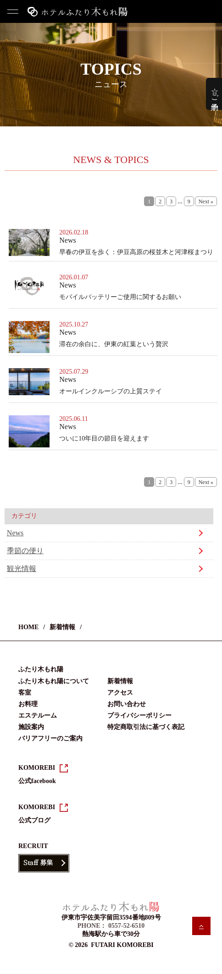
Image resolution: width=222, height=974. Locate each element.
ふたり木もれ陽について (53, 681)
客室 (24, 692)
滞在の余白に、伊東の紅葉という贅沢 (113, 344)
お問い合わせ (126, 704)
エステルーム (37, 715)
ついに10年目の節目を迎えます (104, 438)
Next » (206, 201)
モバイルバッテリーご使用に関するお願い (120, 297)
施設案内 (31, 727)
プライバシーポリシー (139, 715)
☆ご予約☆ (215, 93)
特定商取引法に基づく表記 (145, 727)
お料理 (28, 704)
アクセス (120, 692)
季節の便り (25, 551)
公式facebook (37, 781)
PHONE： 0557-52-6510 (111, 925)
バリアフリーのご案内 (50, 738)
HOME (28, 627)
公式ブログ (34, 820)
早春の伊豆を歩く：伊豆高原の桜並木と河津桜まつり (136, 252)
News (15, 533)
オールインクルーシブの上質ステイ (110, 391)
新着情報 (62, 627)
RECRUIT (33, 846)
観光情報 (21, 568)
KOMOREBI (36, 767)
